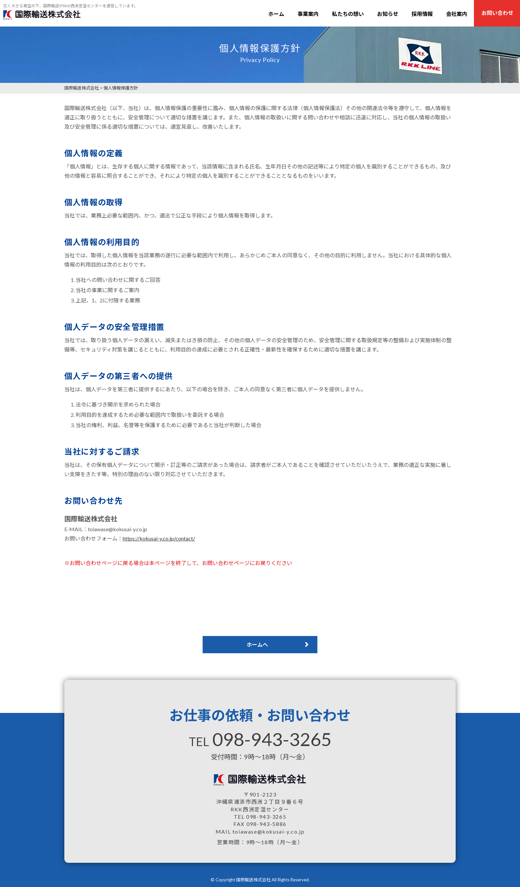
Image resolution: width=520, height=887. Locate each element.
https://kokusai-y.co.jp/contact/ (159, 538)
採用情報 (422, 14)
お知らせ (387, 14)
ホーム (276, 14)
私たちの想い (348, 14)
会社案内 (456, 14)
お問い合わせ (497, 13)
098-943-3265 (272, 739)
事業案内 (308, 14)
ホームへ (257, 644)
